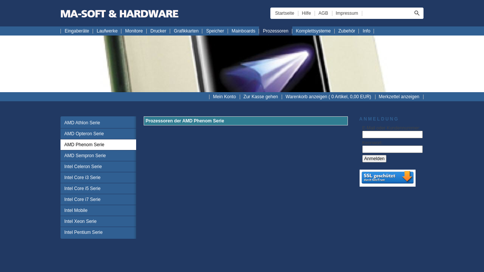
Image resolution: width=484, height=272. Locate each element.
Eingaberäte (77, 31)
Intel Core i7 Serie (82, 199)
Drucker (158, 31)
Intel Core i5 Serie (82, 188)
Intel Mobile (75, 210)
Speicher (215, 31)
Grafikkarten (186, 31)
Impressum (347, 13)
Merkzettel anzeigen (399, 96)
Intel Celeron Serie (83, 166)
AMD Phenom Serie (84, 144)
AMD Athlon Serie (82, 122)
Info (366, 31)
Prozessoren (275, 31)
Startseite (285, 13)
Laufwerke (107, 31)
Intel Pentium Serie (83, 232)
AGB (323, 13)
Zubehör (346, 31)
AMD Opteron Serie (84, 133)
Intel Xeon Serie (80, 221)
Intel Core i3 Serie (82, 177)
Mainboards (244, 31)
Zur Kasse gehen (261, 96)
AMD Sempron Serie (85, 155)
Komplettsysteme (313, 31)
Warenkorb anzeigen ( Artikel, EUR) (328, 96)
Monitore (134, 31)
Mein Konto (224, 96)
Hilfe (306, 13)
